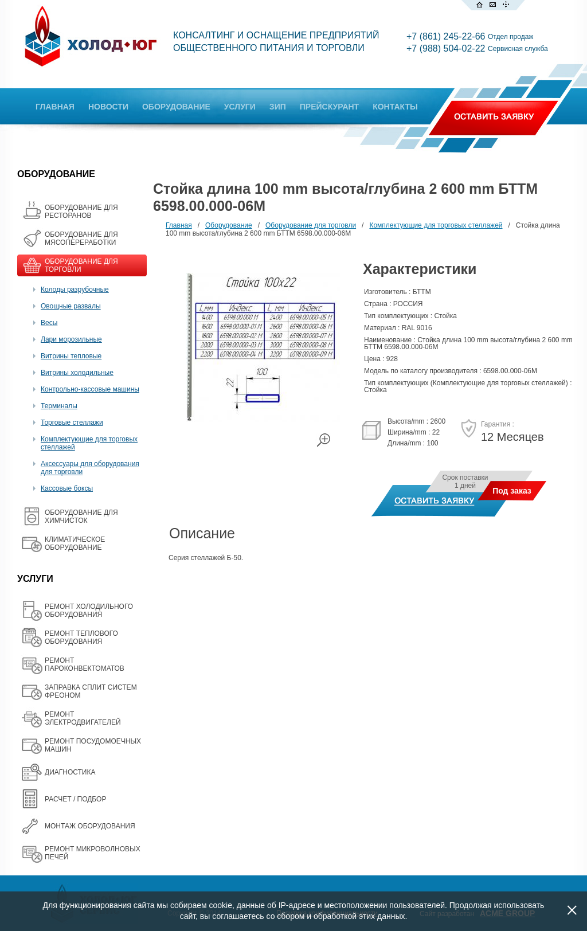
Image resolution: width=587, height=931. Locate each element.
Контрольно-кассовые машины (90, 389)
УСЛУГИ (240, 106)
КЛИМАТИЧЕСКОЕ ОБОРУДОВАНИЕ (75, 543)
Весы (49, 323)
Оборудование (228, 225)
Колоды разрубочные (75, 289)
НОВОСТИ (108, 106)
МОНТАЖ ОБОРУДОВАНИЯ (90, 826)
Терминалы (59, 406)
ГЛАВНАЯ (55, 106)
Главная (179, 225)
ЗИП (277, 106)
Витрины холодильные (77, 373)
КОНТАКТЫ (395, 106)
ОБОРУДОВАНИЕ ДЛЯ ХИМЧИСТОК (81, 516)
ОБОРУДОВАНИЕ (176, 106)
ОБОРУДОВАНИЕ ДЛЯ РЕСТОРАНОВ (81, 212)
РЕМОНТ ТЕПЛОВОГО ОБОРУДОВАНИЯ (81, 637)
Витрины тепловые (71, 356)
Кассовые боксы (67, 488)
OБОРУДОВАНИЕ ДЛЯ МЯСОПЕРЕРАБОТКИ (81, 238)
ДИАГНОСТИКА (70, 772)
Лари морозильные (71, 339)
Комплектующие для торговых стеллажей (435, 225)
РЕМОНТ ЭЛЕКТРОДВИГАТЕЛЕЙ (83, 718)
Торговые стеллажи (72, 422)
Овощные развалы (71, 306)
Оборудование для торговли (310, 225)
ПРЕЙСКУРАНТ (329, 106)
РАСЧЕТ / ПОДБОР (75, 799)
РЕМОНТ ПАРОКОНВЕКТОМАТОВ (84, 664)
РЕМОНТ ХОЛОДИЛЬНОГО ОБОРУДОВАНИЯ (89, 611)
